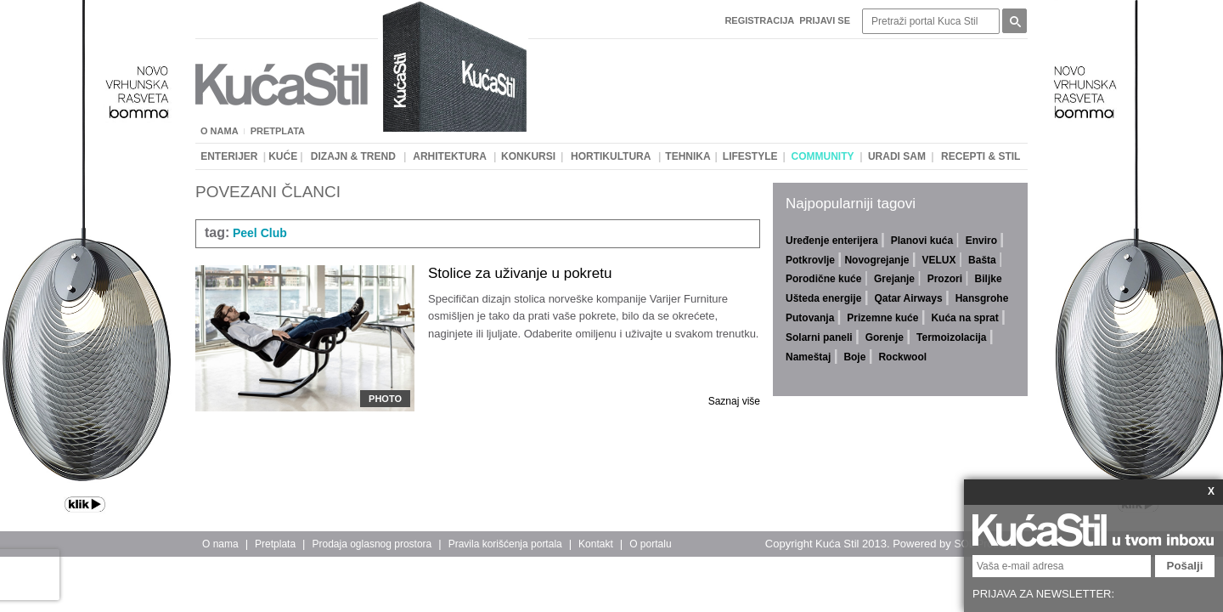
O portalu (650, 544)
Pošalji (1185, 565)
